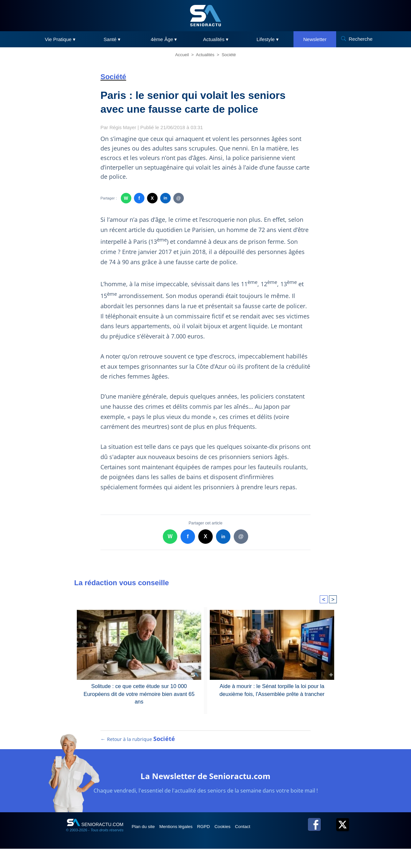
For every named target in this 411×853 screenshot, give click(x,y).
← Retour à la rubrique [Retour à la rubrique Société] (137, 743)
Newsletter (315, 39)
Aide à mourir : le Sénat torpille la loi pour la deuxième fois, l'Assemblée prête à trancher (272, 689)
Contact (261, 830)
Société (229, 54)
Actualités (205, 54)
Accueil (182, 54)
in (165, 198)
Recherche (361, 39)
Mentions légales (183, 830)
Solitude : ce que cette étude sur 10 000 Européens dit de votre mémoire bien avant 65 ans (139, 689)
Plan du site (146, 830)
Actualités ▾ (215, 39)
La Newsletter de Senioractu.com (206, 779)
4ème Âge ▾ (164, 39)
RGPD (214, 830)
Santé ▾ (112, 39)
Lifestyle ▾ (268, 39)
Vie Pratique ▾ (60, 39)
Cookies (237, 830)
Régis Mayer (123, 127)
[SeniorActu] (205, 15)
